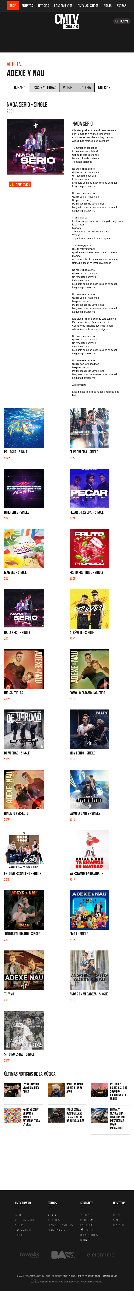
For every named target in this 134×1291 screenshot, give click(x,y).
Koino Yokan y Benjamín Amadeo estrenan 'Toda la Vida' (31, 1117)
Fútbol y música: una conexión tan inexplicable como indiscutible (117, 1119)
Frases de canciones (60, 1225)
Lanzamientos (63, 5)
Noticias (43, 5)
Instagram (86, 1220)
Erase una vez (57, 1230)
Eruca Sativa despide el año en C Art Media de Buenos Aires (75, 1115)
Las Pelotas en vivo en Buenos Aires (31, 1087)
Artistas (27, 5)
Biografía (18, 87)
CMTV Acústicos (88, 5)
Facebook (86, 1225)
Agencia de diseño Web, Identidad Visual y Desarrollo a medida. (67, 1281)
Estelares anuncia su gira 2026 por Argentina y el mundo (118, 1091)
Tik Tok (87, 1230)
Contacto (86, 1240)
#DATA (108, 5)
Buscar (122, 21)
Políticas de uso (109, 1275)
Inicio (12, 5)
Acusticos (54, 1220)
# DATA (52, 1215)
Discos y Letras (44, 87)
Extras (121, 5)
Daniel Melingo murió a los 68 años (74, 1087)
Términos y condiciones (88, 1275)
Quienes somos (89, 1235)
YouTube (85, 1215)
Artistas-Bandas (25, 1220)
